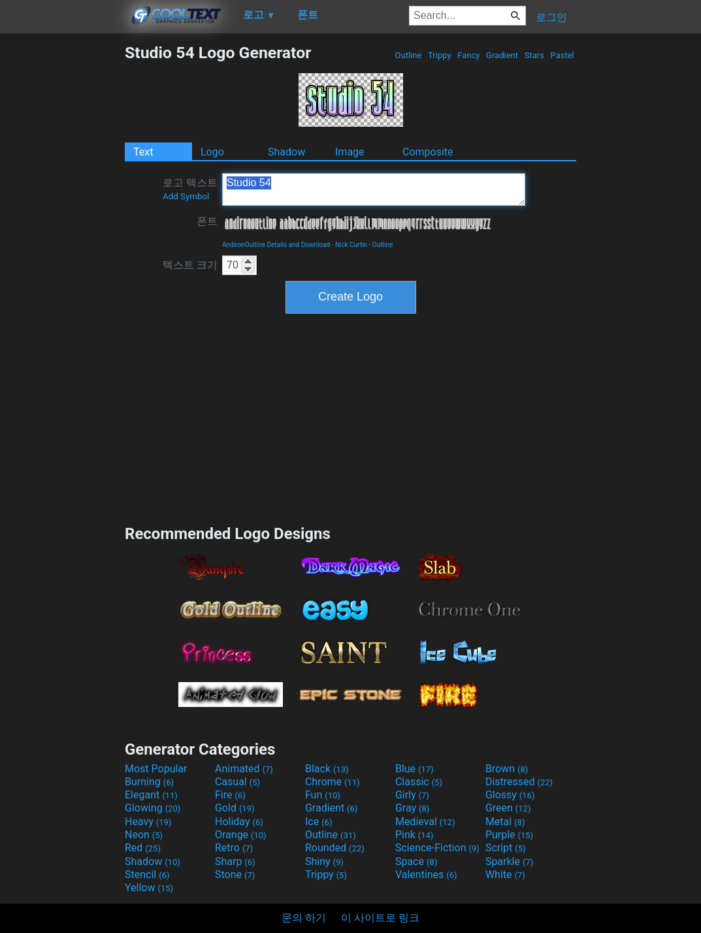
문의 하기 (304, 917)
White (505, 874)
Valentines (426, 874)
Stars (534, 55)
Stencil (147, 874)
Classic (418, 782)
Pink (414, 834)
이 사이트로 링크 (380, 917)
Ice (318, 821)
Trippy (439, 55)
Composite (427, 152)
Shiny (324, 861)
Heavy (148, 821)
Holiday (239, 821)
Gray (412, 808)
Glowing (152, 808)
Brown (506, 768)
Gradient (502, 55)
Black (327, 768)
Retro (234, 848)
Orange (241, 834)
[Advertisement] (62, 239)
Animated (244, 768)
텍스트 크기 (190, 265)
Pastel (562, 55)
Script (505, 848)
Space (416, 861)
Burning (149, 782)
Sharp (235, 861)
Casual (237, 782)
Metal (505, 821)
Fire (230, 795)
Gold (235, 808)
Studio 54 (373, 189)
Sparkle (509, 861)
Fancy (468, 55)
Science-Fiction (437, 848)
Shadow (286, 152)
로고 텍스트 (190, 188)
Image (350, 152)
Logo (212, 152)
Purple (509, 834)
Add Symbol (186, 196)
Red (143, 848)
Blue (414, 768)
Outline (408, 55)
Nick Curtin (351, 244)
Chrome (332, 782)
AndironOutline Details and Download (276, 244)
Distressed (519, 782)
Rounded (335, 848)
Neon (144, 834)
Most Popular (156, 768)
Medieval (425, 821)
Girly (412, 795)
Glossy (510, 795)
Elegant (151, 795)
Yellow (149, 887)
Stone (235, 874)
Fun (322, 795)
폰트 (207, 221)
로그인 (551, 17)
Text (143, 152)
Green (508, 808)
